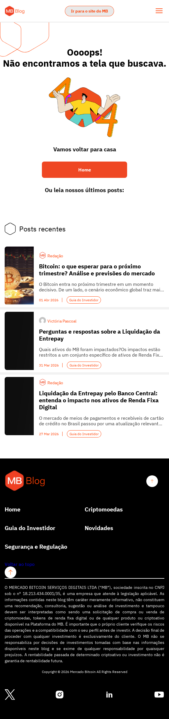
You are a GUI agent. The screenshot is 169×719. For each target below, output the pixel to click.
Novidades (99, 528)
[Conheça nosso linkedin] (109, 695)
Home (12, 509)
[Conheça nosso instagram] (59, 695)
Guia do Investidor (83, 300)
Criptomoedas (104, 509)
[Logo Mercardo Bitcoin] (15, 11)
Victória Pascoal (62, 321)
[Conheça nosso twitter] (10, 695)
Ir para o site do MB (89, 11)
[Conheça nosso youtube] (159, 695)
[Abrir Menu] (159, 11)
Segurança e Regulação (36, 546)
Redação (55, 255)
